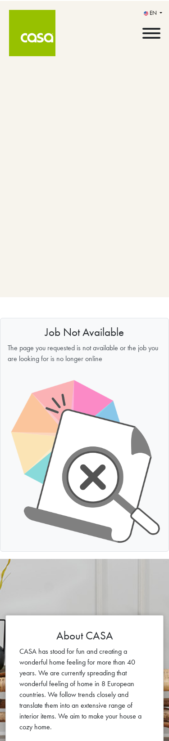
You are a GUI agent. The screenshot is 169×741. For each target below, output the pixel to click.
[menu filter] (84, 0)
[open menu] (151, 31)
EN (151, 13)
